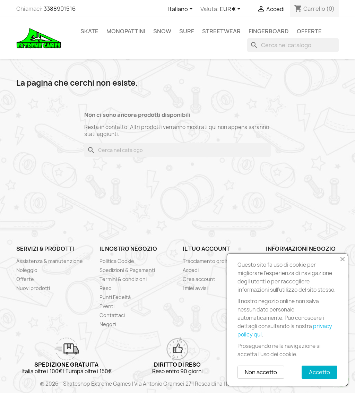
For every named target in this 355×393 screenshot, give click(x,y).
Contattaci (112, 315)
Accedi (191, 270)
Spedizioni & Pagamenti (127, 270)
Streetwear (221, 31)
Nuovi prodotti (33, 288)
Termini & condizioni (123, 279)
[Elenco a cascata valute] (231, 9)
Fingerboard (269, 31)
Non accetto (261, 372)
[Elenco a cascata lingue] (181, 9)
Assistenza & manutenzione (49, 261)
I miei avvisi (195, 288)
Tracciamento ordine (207, 261)
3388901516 (60, 8)
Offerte (309, 31)
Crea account (199, 279)
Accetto (319, 372)
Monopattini (125, 31)
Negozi (107, 324)
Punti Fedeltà (115, 297)
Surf (186, 31)
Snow (162, 31)
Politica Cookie (116, 261)
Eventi (106, 306)
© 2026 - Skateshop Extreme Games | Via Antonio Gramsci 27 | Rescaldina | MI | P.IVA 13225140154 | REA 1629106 (177, 383)
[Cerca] (293, 45)
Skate (89, 31)
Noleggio (26, 270)
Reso (105, 288)
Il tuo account (206, 249)
